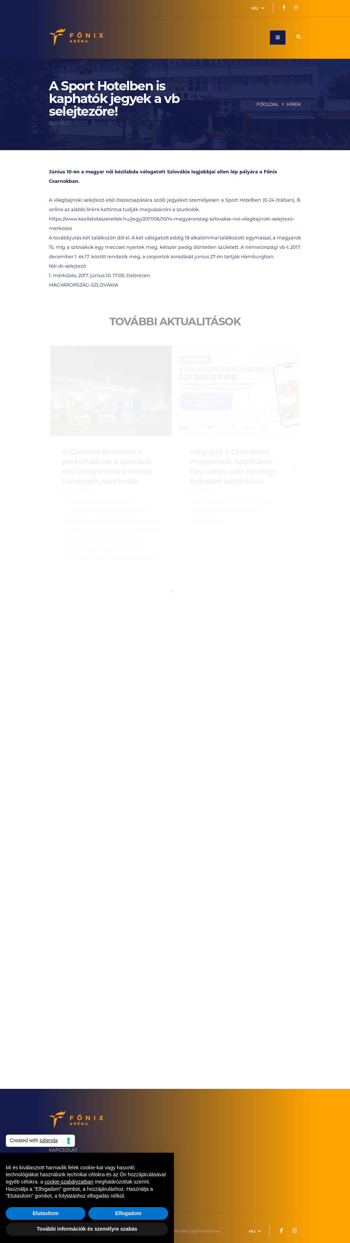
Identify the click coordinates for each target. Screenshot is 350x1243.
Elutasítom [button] (46, 1213)
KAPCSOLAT (63, 1150)
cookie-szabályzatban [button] (69, 1182)
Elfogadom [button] (128, 1213)
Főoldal (268, 105)
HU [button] (257, 8)
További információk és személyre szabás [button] (87, 1229)
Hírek (294, 105)
